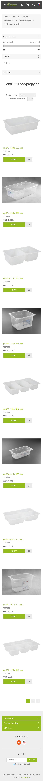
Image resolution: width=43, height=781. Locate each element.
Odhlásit (27, 764)
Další (38, 701)
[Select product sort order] (27, 95)
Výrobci (6, 56)
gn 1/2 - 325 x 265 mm (13, 278)
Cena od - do (9, 37)
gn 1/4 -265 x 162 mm (12, 539)
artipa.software (18, 774)
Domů (6, 17)
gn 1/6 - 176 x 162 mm (13, 670)
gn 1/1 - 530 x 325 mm (13, 148)
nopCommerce (25, 777)
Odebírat (18, 764)
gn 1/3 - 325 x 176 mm (13, 409)
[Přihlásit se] (16, 760)
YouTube (24, 742)
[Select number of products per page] (30, 99)
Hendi (8, 63)
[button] (4, 4)
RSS (19, 742)
